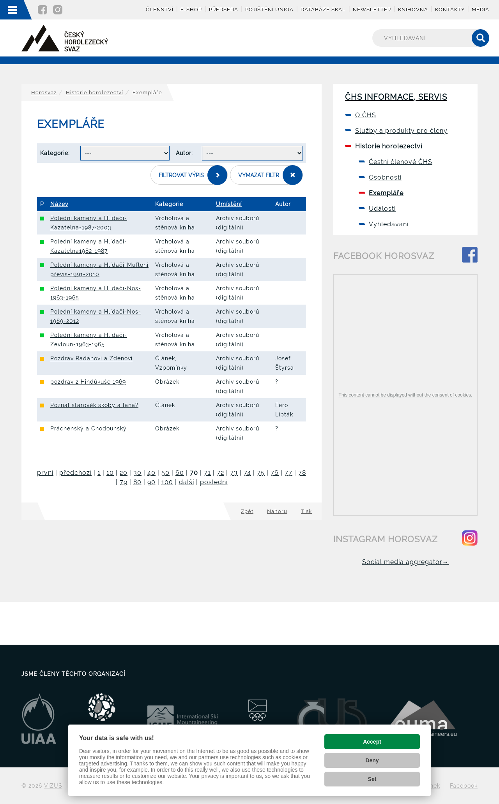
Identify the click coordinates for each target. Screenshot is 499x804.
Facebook (464, 786)
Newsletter (372, 9)
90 (151, 482)
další (186, 482)
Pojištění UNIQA (269, 9)
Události (382, 208)
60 (179, 472)
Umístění (229, 204)
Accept (372, 742)
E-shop (191, 9)
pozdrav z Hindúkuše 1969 (88, 382)
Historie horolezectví (94, 92)
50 (165, 472)
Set (372, 779)
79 (123, 482)
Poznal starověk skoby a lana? (94, 405)
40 (151, 472)
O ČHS (365, 115)
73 (234, 472)
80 (137, 482)
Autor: (184, 153)
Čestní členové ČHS (400, 162)
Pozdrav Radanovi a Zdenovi (91, 358)
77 (288, 472)
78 (302, 472)
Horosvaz (44, 92)
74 (247, 472)
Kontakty (450, 9)
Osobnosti (385, 177)
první (45, 472)
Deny (372, 760)
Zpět (247, 511)
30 (137, 472)
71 (207, 472)
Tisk (306, 511)
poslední (214, 482)
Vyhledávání (389, 224)
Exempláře (386, 193)
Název (59, 204)
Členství (159, 9)
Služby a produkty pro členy (401, 130)
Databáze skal (323, 9)
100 (167, 482)
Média (480, 9)
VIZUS (53, 786)
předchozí (75, 472)
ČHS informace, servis (396, 97)
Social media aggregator (405, 562)
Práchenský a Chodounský (88, 428)
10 (110, 472)
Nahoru (277, 511)
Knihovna (413, 9)
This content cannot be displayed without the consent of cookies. (405, 395)
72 (220, 472)
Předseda (223, 9)
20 (123, 472)
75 (261, 472)
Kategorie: (55, 153)
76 (275, 472)
